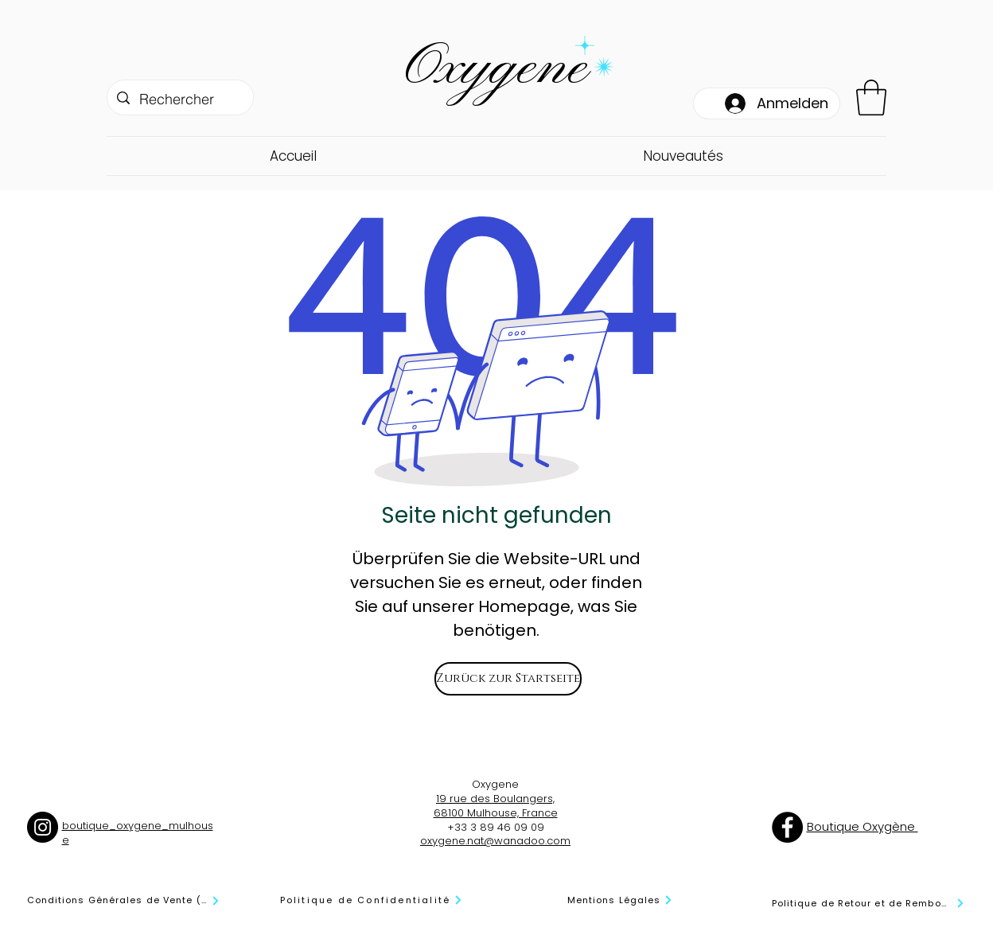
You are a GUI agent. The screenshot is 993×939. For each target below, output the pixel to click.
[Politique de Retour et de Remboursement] (868, 903)
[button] (871, 97)
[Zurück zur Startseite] (508, 678)
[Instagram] (42, 827)
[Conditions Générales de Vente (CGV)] (123, 900)
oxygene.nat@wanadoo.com (495, 840)
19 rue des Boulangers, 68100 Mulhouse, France (496, 805)
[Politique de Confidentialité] (372, 900)
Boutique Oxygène (862, 826)
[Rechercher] (179, 99)
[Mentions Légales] (620, 900)
